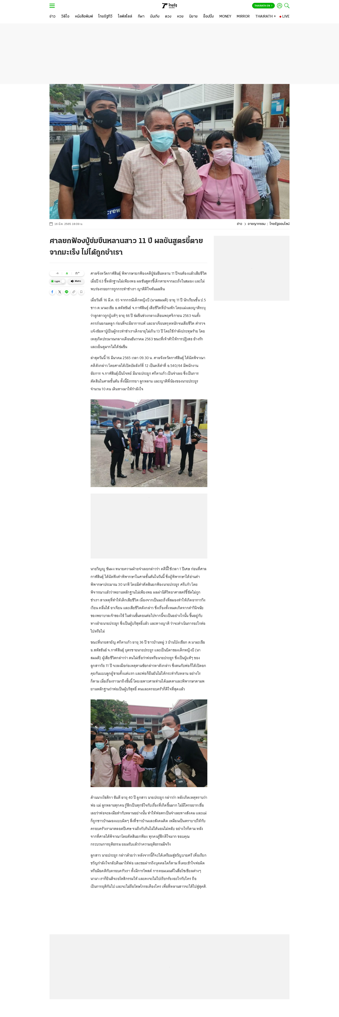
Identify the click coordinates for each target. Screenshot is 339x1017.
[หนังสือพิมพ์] (84, 16)
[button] (52, 292)
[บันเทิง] (155, 16)
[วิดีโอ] (65, 16)
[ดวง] (168, 16)
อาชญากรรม (256, 224)
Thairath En (263, 6)
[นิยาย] (193, 16)
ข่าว (239, 224)
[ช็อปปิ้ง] (208, 16)
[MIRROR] (243, 16)
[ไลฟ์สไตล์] (125, 16)
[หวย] (180, 16)
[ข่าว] (53, 16)
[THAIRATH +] (265, 16)
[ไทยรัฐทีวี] (105, 16)
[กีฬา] (141, 16)
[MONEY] (225, 16)
